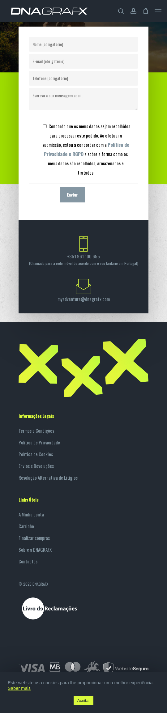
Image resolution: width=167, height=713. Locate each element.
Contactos (28, 561)
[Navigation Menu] (158, 11)
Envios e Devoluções (36, 465)
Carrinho (26, 526)
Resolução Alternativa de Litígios (48, 477)
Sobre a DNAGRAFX (35, 549)
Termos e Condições (36, 430)
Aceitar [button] (83, 700)
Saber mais (19, 688)
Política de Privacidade (39, 442)
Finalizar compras (34, 537)
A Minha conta (31, 514)
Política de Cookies (36, 454)
